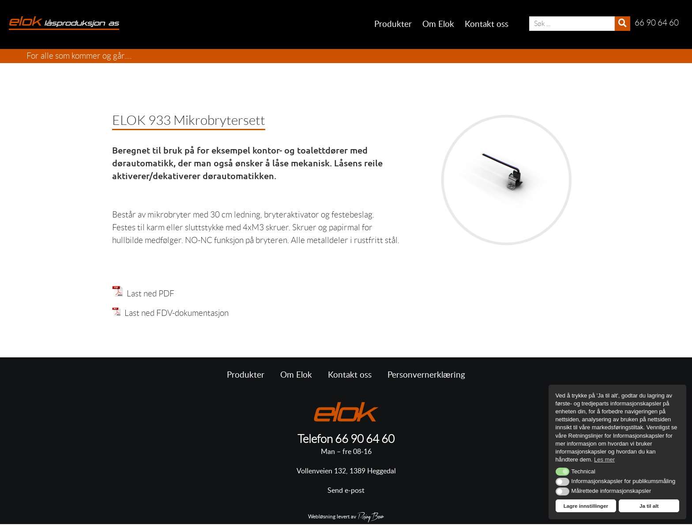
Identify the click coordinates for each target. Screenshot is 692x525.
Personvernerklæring (426, 375)
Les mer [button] (604, 459)
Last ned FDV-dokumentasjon (170, 313)
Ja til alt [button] (649, 506)
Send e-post (346, 490)
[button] (562, 472)
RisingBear (370, 517)
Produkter (393, 24)
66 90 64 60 (365, 439)
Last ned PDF (148, 293)
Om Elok (438, 24)
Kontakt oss (486, 24)
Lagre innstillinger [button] (586, 506)
